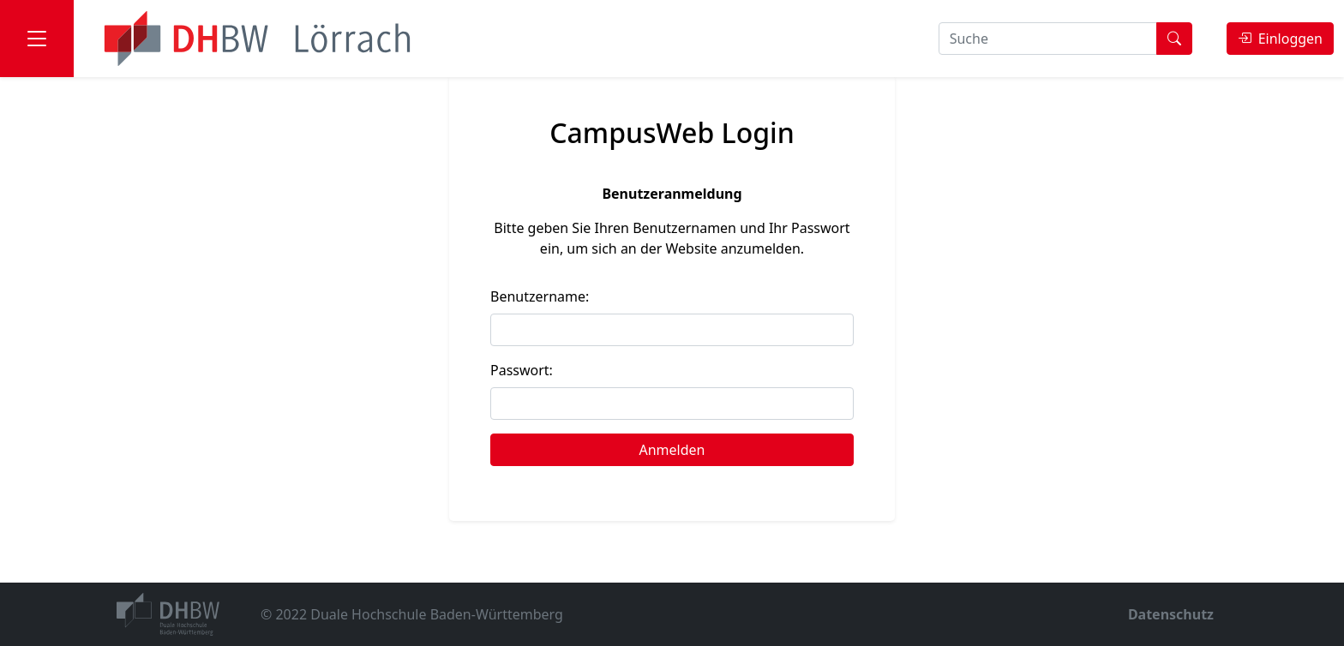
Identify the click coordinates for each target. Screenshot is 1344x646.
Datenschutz (1171, 614)
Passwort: (521, 370)
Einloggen (1280, 38)
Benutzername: (539, 296)
